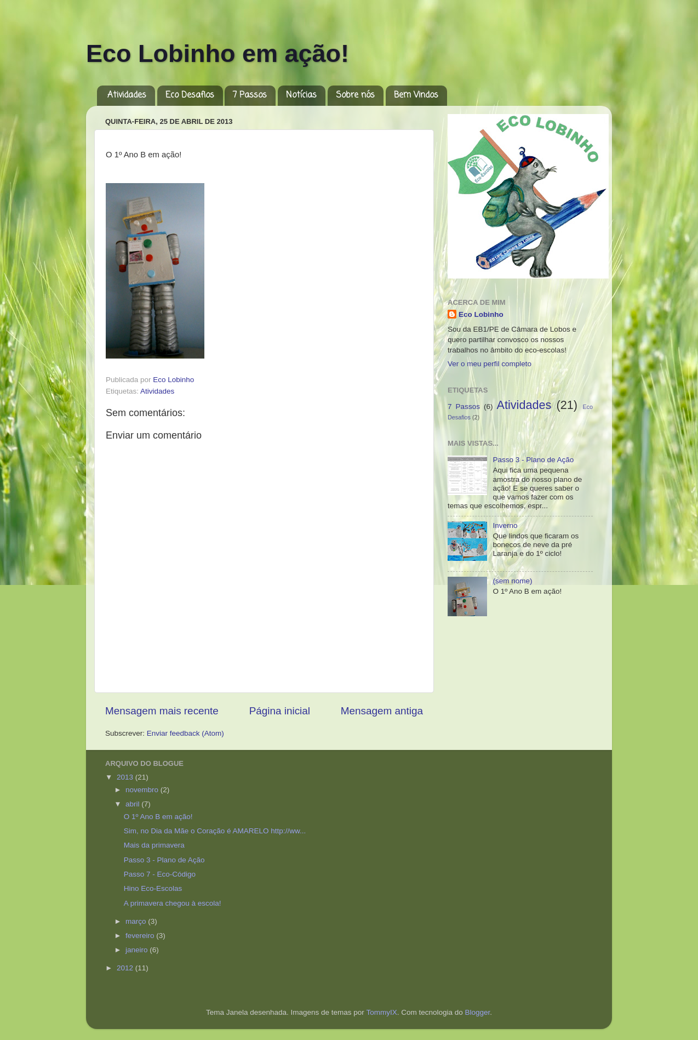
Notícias (301, 95)
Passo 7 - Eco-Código (160, 874)
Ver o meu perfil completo (489, 364)
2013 (126, 777)
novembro (143, 790)
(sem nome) (512, 581)
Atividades (126, 95)
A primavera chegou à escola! (172, 903)
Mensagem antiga (382, 711)
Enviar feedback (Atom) (185, 733)
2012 (126, 968)
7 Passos (250, 95)
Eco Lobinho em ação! (217, 53)
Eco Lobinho (481, 314)
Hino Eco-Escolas (155, 888)
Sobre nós (355, 95)
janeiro (137, 950)
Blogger (477, 1012)
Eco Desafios (189, 95)
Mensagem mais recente (162, 711)
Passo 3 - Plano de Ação (533, 460)
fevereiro (140, 935)
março (136, 921)
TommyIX (381, 1012)
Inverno (505, 525)
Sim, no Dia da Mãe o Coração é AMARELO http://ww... (215, 831)
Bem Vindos (416, 95)
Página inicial (279, 711)
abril (133, 804)
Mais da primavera (154, 845)
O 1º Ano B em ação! (158, 816)
